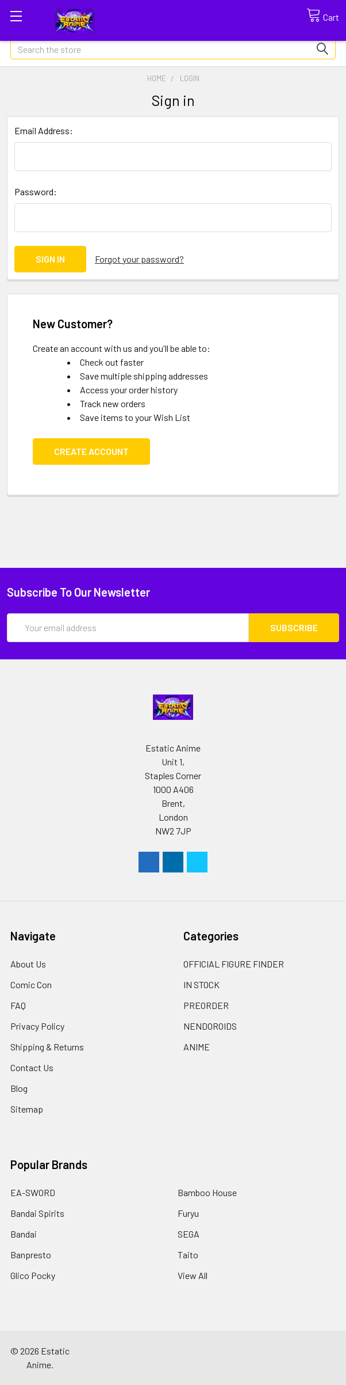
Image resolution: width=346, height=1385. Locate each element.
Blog (19, 1088)
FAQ (18, 1005)
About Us (28, 963)
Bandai (23, 1233)
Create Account (91, 451)
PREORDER (206, 1005)
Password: (35, 191)
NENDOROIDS (210, 1025)
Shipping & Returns (47, 1046)
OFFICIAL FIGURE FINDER (233, 963)
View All (192, 1275)
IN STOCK (201, 984)
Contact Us (31, 1067)
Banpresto (30, 1254)
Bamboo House (207, 1192)
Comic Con (31, 984)
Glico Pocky (32, 1275)
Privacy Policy (37, 1025)
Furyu (188, 1213)
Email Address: (43, 130)
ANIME (196, 1046)
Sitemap (26, 1108)
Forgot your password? (139, 258)
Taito (188, 1254)
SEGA (188, 1233)
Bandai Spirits (37, 1213)
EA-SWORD (32, 1192)
